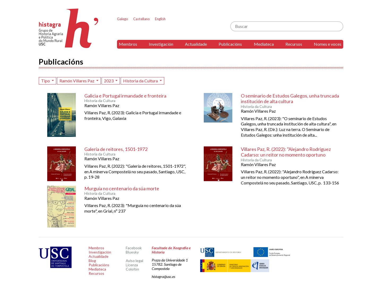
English (160, 19)
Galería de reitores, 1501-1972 (115, 149)
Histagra (69, 28)
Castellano (141, 19)
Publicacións (230, 44)
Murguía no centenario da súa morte (121, 188)
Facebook (134, 248)
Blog (92, 260)
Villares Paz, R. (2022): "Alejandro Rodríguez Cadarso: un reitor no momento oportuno (286, 152)
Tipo (46, 80)
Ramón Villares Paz (77, 80)
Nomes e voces (327, 44)
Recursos (293, 44)
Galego (122, 19)
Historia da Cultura (141, 80)
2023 (109, 80)
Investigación (161, 44)
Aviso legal (134, 260)
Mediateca (264, 44)
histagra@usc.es (163, 276)
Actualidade (196, 44)
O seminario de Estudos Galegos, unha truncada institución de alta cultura (290, 98)
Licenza (132, 265)
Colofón (132, 269)
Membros (128, 44)
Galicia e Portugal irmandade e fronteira (125, 96)
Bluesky (132, 252)
